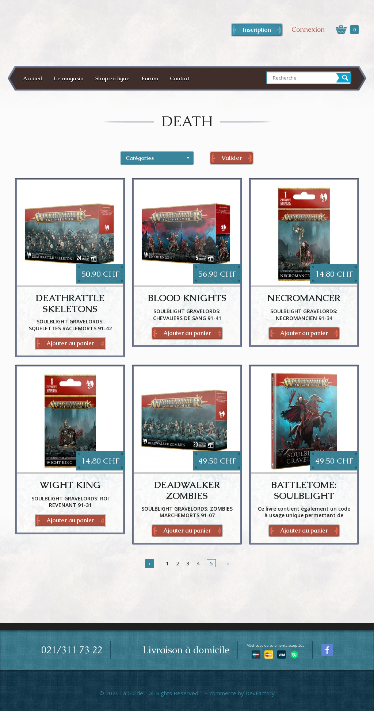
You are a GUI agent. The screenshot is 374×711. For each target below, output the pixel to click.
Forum (149, 78)
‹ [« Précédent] (149, 563)
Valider (231, 158)
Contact (180, 78)
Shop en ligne (112, 78)
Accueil (32, 78)
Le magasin (69, 78)
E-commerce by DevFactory (239, 693)
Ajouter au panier (70, 343)
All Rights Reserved (173, 693)
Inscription (257, 30)
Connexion (308, 29)
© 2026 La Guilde (121, 693)
